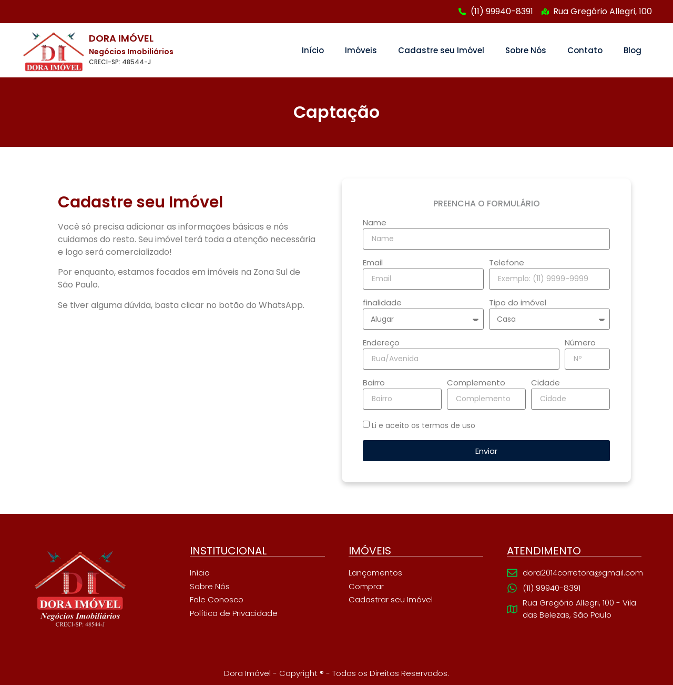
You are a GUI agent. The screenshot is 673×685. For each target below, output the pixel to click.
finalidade (382, 303)
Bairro (374, 383)
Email (373, 263)
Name (374, 223)
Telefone (506, 263)
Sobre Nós (525, 50)
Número (580, 343)
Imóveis (361, 50)
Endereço (381, 343)
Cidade (545, 383)
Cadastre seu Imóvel (441, 50)
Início (313, 50)
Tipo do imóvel (517, 303)
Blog (632, 50)
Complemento (476, 383)
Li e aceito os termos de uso (423, 425)
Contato (585, 50)
